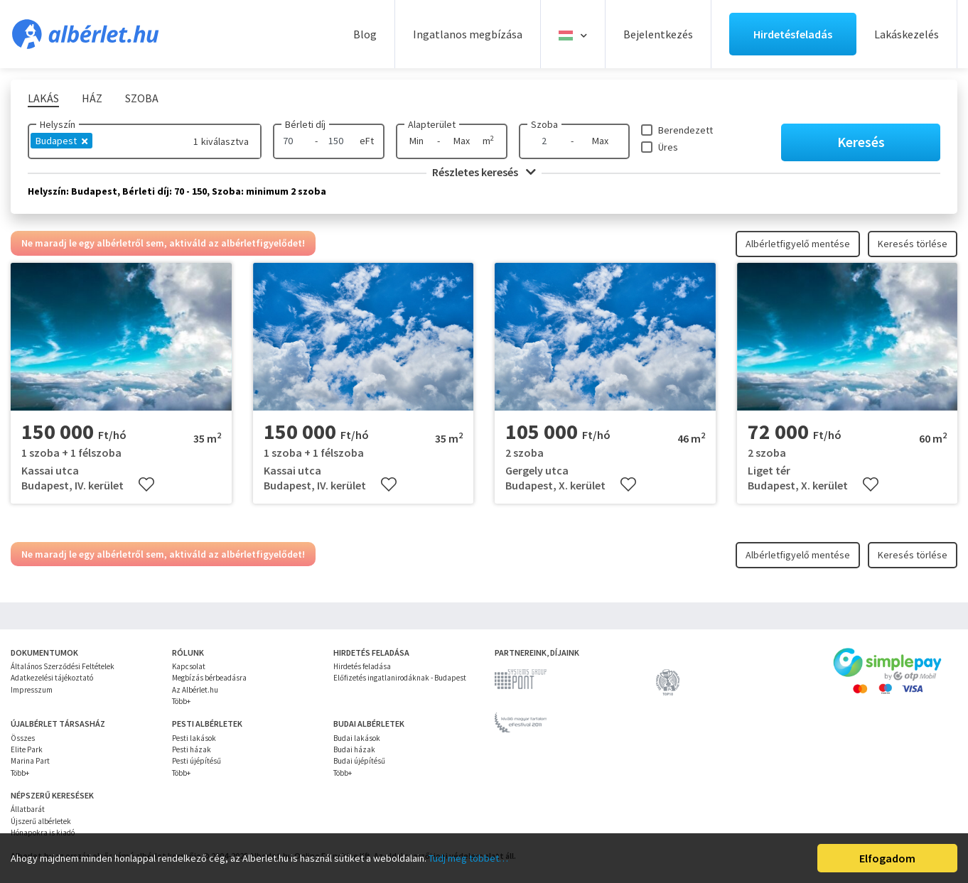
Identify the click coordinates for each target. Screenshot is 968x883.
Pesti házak (191, 749)
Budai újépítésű (359, 761)
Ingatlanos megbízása (467, 34)
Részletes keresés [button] (484, 172)
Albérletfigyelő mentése (798, 243)
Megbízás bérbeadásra (209, 678)
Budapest (61, 140)
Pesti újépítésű (196, 761)
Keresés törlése (912, 243)
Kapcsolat (188, 666)
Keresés (861, 142)
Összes (23, 738)
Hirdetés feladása (362, 666)
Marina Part (30, 761)
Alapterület (432, 124)
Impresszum (32, 690)
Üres (668, 147)
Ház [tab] (92, 98)
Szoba (544, 124)
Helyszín (57, 124)
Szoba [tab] (141, 98)
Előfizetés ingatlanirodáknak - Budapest (399, 678)
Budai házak (354, 749)
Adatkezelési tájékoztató (52, 678)
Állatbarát (28, 809)
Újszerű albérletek (41, 821)
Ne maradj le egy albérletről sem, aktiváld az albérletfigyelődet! (163, 243)
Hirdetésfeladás (792, 34)
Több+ (181, 701)
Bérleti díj (305, 124)
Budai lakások (356, 738)
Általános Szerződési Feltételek (62, 666)
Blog (365, 34)
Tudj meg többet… (468, 858)
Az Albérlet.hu (195, 690)
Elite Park (27, 749)
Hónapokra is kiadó (43, 833)
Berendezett (685, 130)
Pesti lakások (194, 738)
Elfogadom (887, 858)
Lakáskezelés (906, 34)
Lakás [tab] (43, 98)
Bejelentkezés (658, 34)
